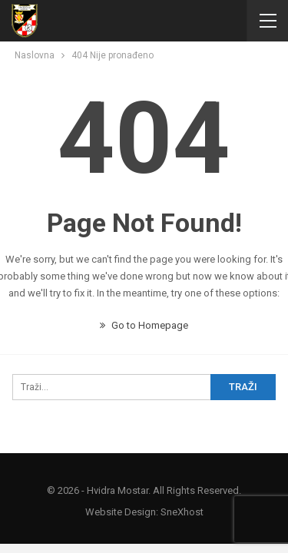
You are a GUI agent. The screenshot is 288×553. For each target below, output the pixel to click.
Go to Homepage (144, 325)
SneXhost (182, 512)
